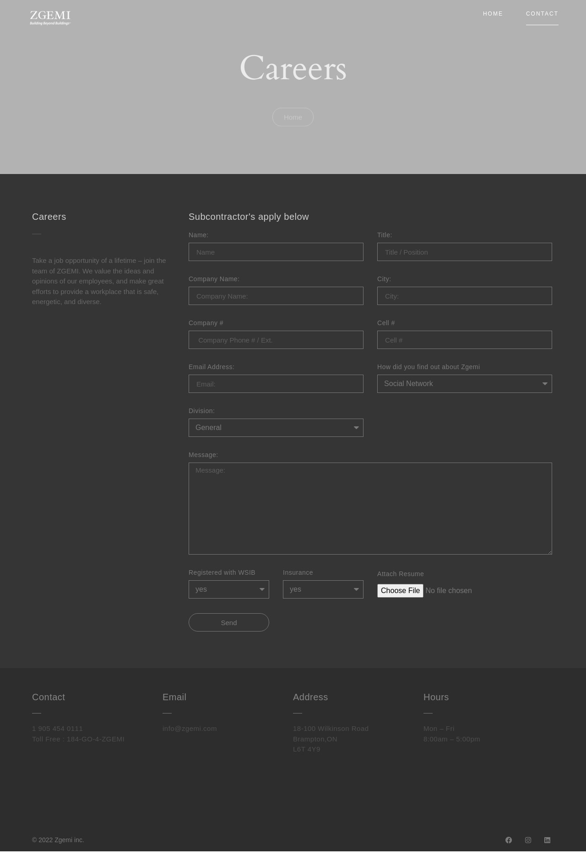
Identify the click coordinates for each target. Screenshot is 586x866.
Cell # (386, 323)
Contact (542, 14)
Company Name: (214, 279)
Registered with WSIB (222, 572)
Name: (199, 235)
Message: (203, 455)
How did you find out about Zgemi (428, 367)
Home (493, 14)
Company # (206, 323)
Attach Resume (400, 574)
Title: (384, 235)
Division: (202, 411)
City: (384, 279)
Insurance (298, 572)
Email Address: (211, 367)
